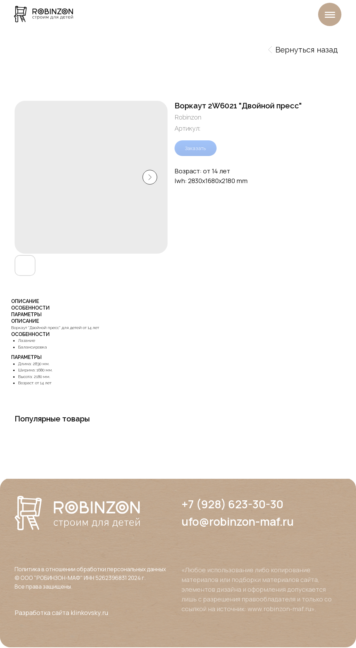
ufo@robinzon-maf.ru (237, 521)
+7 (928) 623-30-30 (232, 504)
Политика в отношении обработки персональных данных (90, 569)
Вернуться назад (303, 49)
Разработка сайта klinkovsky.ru (61, 612)
